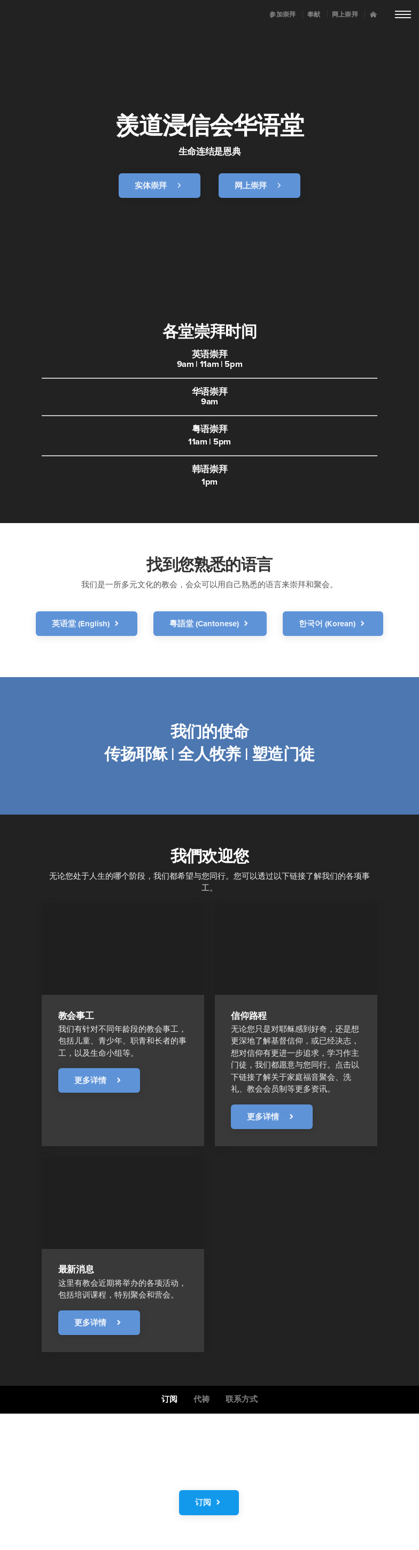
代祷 (201, 1399)
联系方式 (242, 1399)
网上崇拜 (345, 15)
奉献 (314, 15)
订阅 (169, 1399)
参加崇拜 (282, 15)
